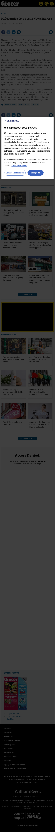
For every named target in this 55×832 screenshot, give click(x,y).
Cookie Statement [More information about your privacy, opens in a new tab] (19, 165)
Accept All (36, 172)
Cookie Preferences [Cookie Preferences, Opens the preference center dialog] (15, 172)
